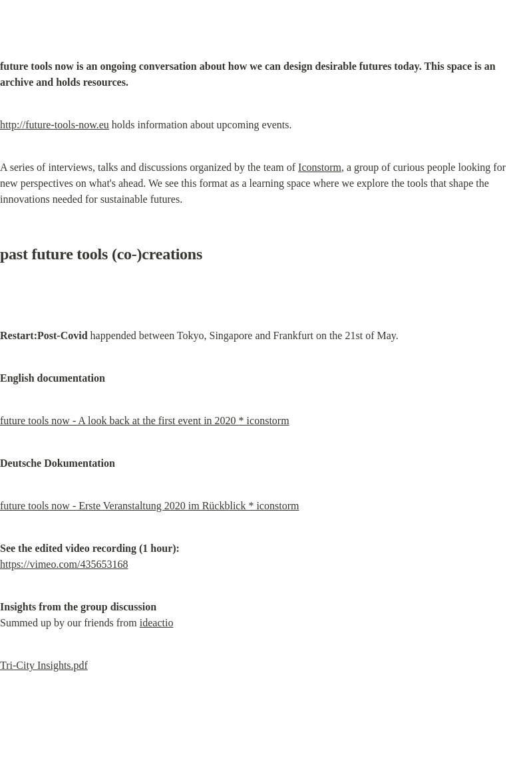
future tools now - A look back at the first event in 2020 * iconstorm (144, 420)
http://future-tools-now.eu (54, 124)
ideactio (157, 622)
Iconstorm (319, 167)
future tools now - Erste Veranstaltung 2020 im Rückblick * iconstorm (149, 505)
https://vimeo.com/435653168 (64, 564)
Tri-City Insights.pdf (44, 665)
